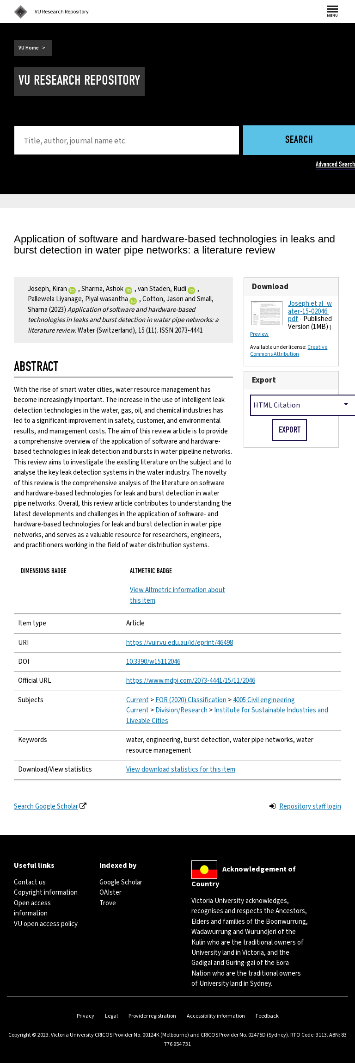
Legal (111, 1016)
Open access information (32, 908)
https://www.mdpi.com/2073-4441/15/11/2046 (190, 681)
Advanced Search (335, 164)
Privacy (85, 1016)
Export (264, 380)
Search (299, 140)
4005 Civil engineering (264, 700)
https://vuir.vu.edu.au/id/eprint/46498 (179, 643)
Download (270, 286)
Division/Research (181, 710)
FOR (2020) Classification (190, 700)
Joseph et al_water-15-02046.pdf (309, 311)
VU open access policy (46, 924)
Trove (107, 903)
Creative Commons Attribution (288, 350)
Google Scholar (120, 882)
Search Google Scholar (46, 806)
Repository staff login (310, 806)
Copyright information (46, 892)
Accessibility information (216, 1016)
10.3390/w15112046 (153, 662)
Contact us (30, 882)
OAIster (110, 892)
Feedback (267, 1016)
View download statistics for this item (180, 769)
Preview (259, 334)
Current (137, 700)
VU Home (28, 47)
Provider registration (152, 1016)
